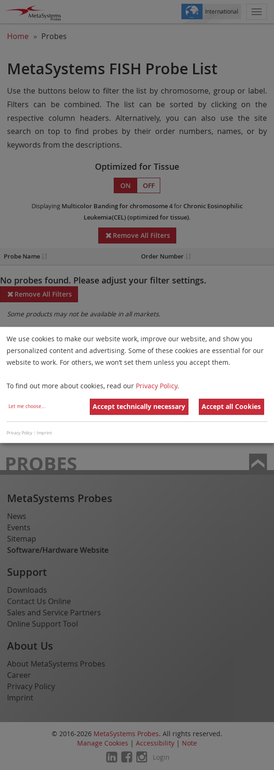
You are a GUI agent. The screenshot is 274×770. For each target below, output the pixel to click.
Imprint (44, 433)
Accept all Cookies (231, 406)
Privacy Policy (156, 386)
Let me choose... (27, 407)
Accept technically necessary (139, 406)
